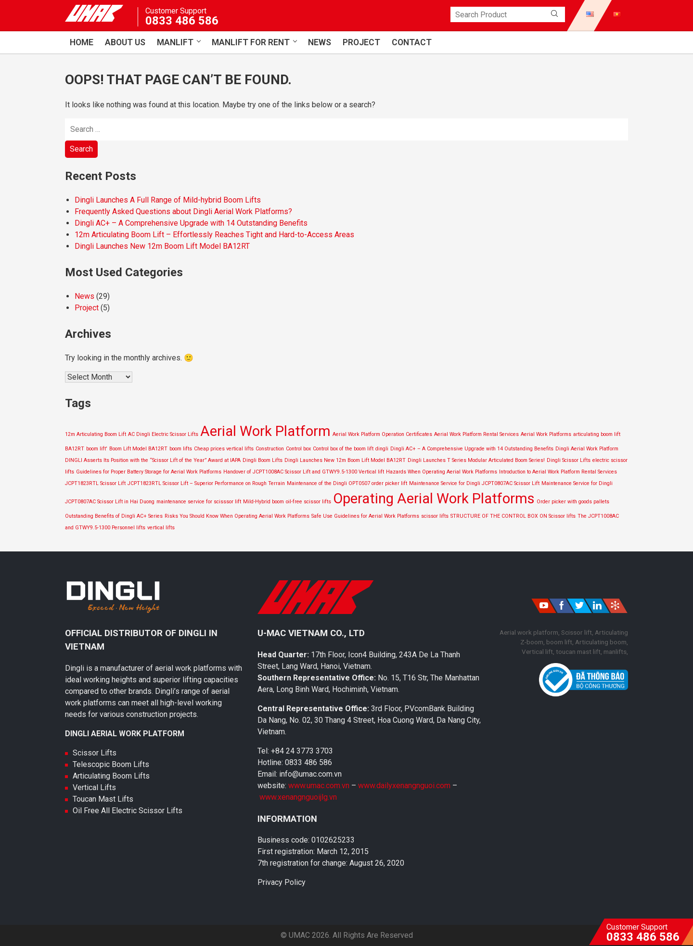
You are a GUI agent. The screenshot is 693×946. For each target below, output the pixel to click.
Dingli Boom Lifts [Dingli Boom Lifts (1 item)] (262, 460)
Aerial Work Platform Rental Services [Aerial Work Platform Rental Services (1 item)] (476, 434)
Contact (412, 42)
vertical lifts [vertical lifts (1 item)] (161, 527)
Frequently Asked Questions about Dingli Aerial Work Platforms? (183, 211)
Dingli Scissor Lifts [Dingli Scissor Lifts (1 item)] (568, 460)
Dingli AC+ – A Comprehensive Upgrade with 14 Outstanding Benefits (191, 223)
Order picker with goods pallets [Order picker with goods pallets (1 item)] (573, 502)
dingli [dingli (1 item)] (381, 449)
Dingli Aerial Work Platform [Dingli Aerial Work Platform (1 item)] (586, 449)
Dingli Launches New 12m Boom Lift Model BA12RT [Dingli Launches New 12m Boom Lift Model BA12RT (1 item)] (345, 460)
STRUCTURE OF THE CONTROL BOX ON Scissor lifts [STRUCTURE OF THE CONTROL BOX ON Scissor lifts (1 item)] (513, 516)
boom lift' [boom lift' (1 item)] (96, 449)
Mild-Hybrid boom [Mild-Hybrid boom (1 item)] (263, 502)
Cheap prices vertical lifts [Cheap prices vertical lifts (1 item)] (224, 449)
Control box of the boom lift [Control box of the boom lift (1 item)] (343, 449)
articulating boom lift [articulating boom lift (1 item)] (596, 434)
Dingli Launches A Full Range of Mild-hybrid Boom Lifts (168, 200)
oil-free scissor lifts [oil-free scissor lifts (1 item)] (308, 502)
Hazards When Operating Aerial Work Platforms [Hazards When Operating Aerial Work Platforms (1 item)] (441, 472)
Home (81, 42)
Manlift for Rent (251, 42)
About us (125, 42)
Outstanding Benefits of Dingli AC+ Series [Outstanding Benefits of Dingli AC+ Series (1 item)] (114, 516)
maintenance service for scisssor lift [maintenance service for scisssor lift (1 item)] (198, 502)
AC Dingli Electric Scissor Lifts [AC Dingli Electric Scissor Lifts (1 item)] (163, 434)
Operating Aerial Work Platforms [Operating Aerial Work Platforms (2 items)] (434, 498)
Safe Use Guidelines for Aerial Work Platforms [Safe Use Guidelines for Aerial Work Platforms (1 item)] (365, 516)
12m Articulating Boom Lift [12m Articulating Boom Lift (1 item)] (95, 434)
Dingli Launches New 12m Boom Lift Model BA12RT (162, 246)
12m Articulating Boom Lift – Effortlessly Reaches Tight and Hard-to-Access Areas (214, 234)
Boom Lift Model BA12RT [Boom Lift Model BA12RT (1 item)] (138, 449)
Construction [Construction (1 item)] (270, 449)
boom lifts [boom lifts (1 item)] (180, 449)
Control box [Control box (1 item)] (298, 449)
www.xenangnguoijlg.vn (298, 797)
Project (361, 42)
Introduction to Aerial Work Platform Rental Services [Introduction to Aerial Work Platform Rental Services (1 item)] (558, 472)
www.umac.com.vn (318, 785)
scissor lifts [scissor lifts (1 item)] (435, 516)
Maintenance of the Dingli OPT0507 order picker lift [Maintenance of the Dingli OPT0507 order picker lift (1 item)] (347, 483)
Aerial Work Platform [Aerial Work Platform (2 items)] (265, 431)
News (319, 42)
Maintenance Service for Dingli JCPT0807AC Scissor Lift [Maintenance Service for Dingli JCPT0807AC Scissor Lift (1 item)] (474, 483)
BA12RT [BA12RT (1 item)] (74, 449)
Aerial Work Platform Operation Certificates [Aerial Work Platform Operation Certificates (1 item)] (382, 434)
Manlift (175, 42)
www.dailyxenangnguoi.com (405, 785)
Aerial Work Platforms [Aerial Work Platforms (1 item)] (546, 434)
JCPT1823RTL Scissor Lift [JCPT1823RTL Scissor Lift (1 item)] (95, 483)
